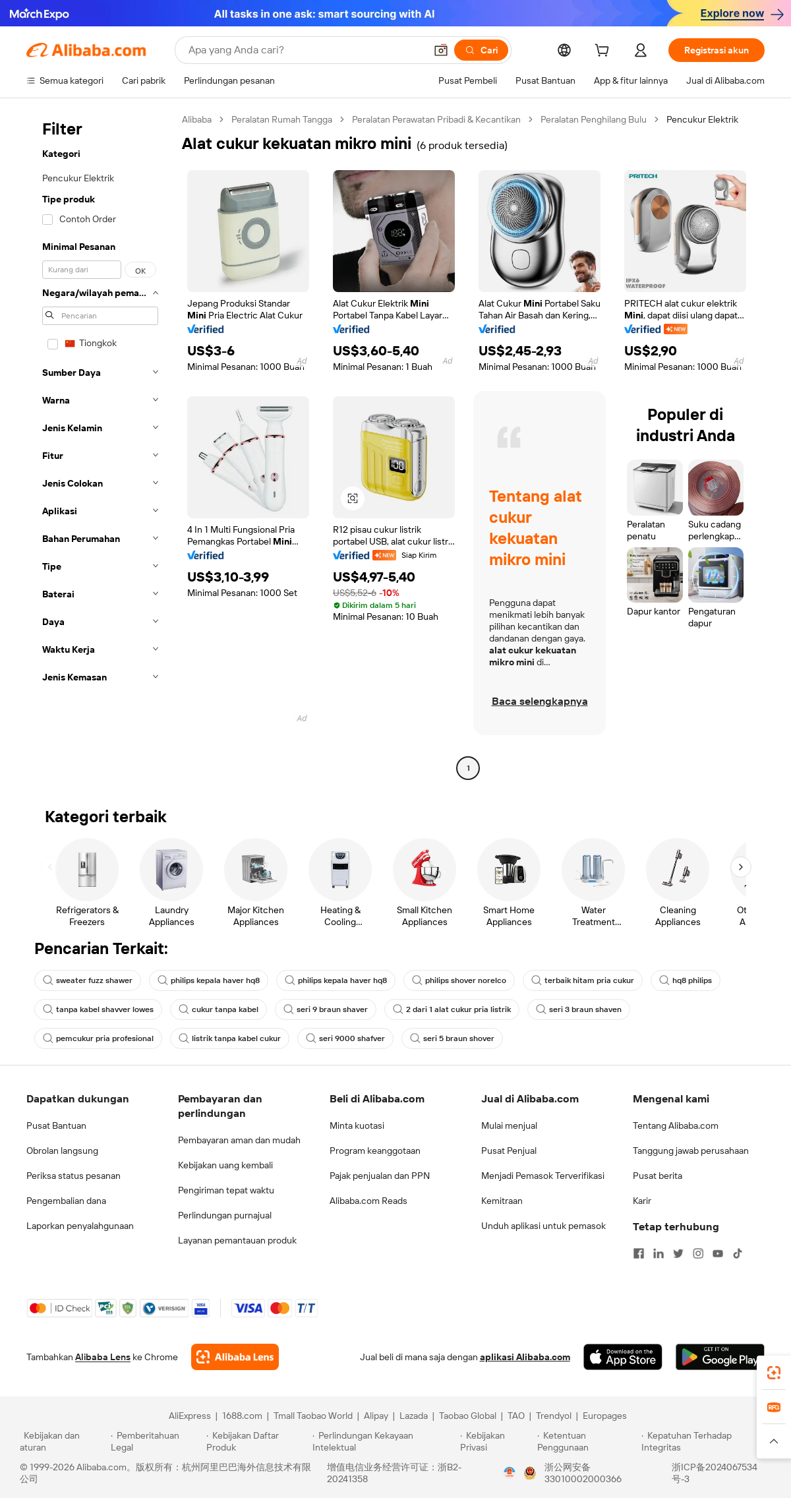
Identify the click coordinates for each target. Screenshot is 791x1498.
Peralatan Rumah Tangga (281, 119)
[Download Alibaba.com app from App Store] (622, 1357)
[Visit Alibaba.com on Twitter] (678, 1253)
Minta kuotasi (357, 1125)
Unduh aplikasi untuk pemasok (543, 1225)
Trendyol (553, 1415)
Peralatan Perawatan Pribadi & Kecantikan (436, 119)
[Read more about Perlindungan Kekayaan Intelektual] (384, 1441)
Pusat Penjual (509, 1150)
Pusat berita (657, 1175)
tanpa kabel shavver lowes (98, 1009)
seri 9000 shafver (345, 1038)
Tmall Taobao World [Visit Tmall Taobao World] (313, 1415)
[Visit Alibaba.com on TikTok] (738, 1253)
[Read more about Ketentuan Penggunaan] (587, 1441)
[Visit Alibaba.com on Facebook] (639, 1253)
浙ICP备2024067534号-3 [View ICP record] (714, 1473)
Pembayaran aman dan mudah (239, 1140)
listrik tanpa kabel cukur (230, 1038)
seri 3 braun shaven (579, 1009)
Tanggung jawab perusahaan (691, 1150)
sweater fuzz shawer (87, 980)
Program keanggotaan (375, 1150)
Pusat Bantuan (56, 1125)
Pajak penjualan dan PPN (380, 1175)
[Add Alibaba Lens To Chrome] (235, 1357)
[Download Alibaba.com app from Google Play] (720, 1357)
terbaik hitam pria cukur (582, 980)
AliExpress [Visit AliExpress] (190, 1415)
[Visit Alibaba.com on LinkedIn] (658, 1253)
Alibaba (197, 119)
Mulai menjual (509, 1125)
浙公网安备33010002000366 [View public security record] (583, 1473)
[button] (441, 50)
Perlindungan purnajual (225, 1215)
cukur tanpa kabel (218, 1009)
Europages (605, 1415)
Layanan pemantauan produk (237, 1240)
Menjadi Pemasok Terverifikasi (542, 1175)
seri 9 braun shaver (325, 1009)
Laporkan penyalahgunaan (80, 1225)
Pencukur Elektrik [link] (702, 119)
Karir (642, 1200)
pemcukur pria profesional (98, 1038)
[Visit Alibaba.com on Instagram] (698, 1253)
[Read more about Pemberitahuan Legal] (156, 1441)
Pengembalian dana (66, 1200)
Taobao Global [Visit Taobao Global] (467, 1415)
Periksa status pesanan (73, 1175)
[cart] (604, 52)
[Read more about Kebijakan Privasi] (496, 1441)
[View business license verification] (509, 1473)
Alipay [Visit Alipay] (376, 1415)
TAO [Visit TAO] (516, 1415)
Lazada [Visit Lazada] (413, 1415)
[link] (774, 1373)
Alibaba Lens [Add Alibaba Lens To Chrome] (103, 1357)
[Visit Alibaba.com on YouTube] (718, 1253)
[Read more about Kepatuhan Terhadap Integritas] (706, 1441)
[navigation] (100, 445)
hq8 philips (685, 980)
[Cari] (481, 50)
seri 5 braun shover (452, 1038)
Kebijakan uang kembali (225, 1165)
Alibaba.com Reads (368, 1200)
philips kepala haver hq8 (209, 980)
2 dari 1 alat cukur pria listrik (452, 1009)
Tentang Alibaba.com (675, 1125)
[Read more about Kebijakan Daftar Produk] (257, 1441)
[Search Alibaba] (306, 50)
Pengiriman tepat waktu (226, 1190)
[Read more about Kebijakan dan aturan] (63, 1441)
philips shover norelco (459, 980)
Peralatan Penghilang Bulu (594, 119)
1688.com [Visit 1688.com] (242, 1415)
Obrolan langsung (62, 1150)
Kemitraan (502, 1200)
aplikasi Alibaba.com (525, 1357)
